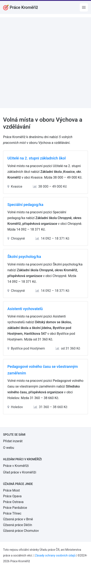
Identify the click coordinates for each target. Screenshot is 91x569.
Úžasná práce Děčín (17, 525)
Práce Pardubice (15, 508)
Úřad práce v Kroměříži (19, 472)
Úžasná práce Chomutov (21, 531)
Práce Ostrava (13, 502)
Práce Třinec (12, 513)
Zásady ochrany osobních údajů (55, 555)
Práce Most (11, 490)
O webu (8, 448)
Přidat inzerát (12, 441)
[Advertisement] (45, 62)
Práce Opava (12, 496)
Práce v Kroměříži (16, 466)
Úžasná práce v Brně (18, 519)
